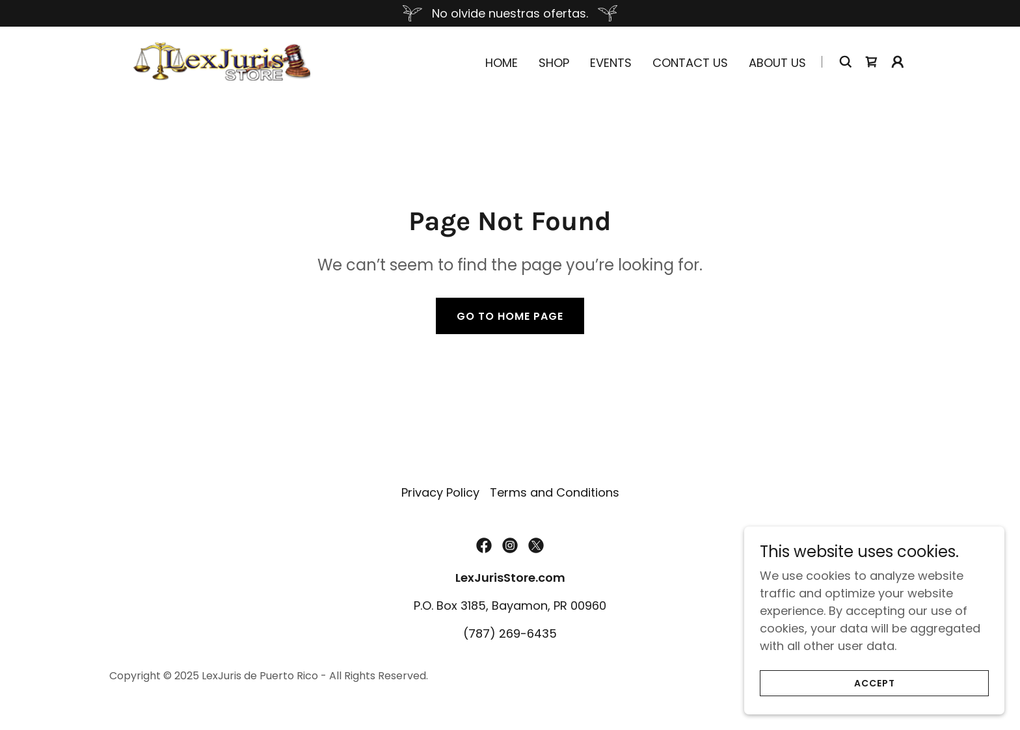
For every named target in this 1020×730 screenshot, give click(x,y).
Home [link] (501, 63)
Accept (874, 683)
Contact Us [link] (690, 63)
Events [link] (611, 63)
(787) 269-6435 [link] (510, 633)
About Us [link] (777, 63)
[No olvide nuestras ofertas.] (510, 13)
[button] (898, 62)
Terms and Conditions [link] (554, 492)
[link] (221, 60)
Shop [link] (554, 63)
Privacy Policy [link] (440, 492)
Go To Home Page (510, 316)
